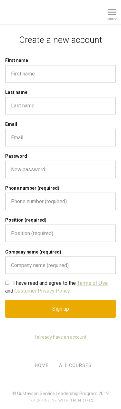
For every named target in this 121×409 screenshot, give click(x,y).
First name (16, 60)
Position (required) (25, 220)
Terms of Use (92, 283)
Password (16, 156)
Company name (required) (33, 251)
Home (42, 365)
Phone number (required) (32, 188)
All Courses (75, 365)
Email (11, 124)
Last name (16, 92)
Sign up (60, 309)
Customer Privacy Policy (42, 291)
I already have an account (60, 337)
